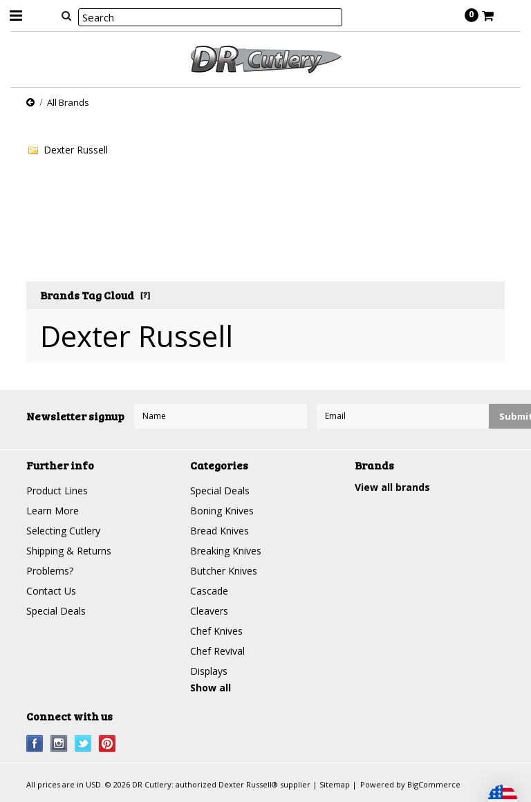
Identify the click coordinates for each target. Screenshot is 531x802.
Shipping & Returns (68, 550)
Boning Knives (222, 510)
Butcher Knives (223, 570)
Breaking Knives (225, 550)
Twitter (83, 743)
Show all (210, 687)
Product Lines (57, 490)
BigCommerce (433, 784)
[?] (145, 294)
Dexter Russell (76, 149)
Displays (208, 671)
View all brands (392, 487)
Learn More (52, 510)
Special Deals (56, 610)
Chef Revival (217, 651)
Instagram (59, 743)
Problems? (49, 570)
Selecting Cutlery (63, 530)
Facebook (35, 743)
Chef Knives (216, 630)
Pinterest (107, 743)
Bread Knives (219, 530)
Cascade (209, 590)
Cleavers (209, 610)
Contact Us (51, 590)
